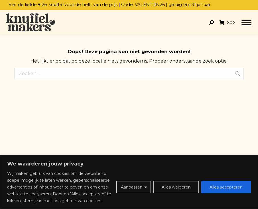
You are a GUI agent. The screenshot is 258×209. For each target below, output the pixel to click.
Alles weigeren (176, 187)
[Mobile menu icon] (246, 22)
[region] (129, 182)
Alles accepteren (226, 187)
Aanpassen (132, 187)
